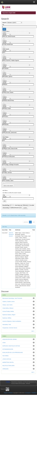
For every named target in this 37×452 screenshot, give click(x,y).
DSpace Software (8, 392)
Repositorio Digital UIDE (8, 12)
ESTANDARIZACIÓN (7, 349)
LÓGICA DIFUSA (6, 359)
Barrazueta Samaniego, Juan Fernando (12, 298)
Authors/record (14, 207)
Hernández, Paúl (6, 324)
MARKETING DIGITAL (8, 362)
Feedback (34, 392)
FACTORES (5, 355)
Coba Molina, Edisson (7, 308)
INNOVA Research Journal (11, 234)
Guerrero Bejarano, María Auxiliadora (11, 321)
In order (32, 205)
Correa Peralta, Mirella (8, 311)
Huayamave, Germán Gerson (9, 327)
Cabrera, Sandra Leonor (8, 301)
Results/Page (6, 205)
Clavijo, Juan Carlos (7, 304)
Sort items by (18, 205)
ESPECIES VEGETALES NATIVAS (11, 346)
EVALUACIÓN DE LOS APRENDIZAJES (12, 352)
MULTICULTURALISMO (8, 365)
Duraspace (28, 392)
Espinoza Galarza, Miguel (8, 314)
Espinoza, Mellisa (6, 318)
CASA (4, 342)
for (3, 24)
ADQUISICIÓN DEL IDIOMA (9, 339)
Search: (4, 22)
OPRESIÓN (5, 369)
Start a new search (8, 185)
